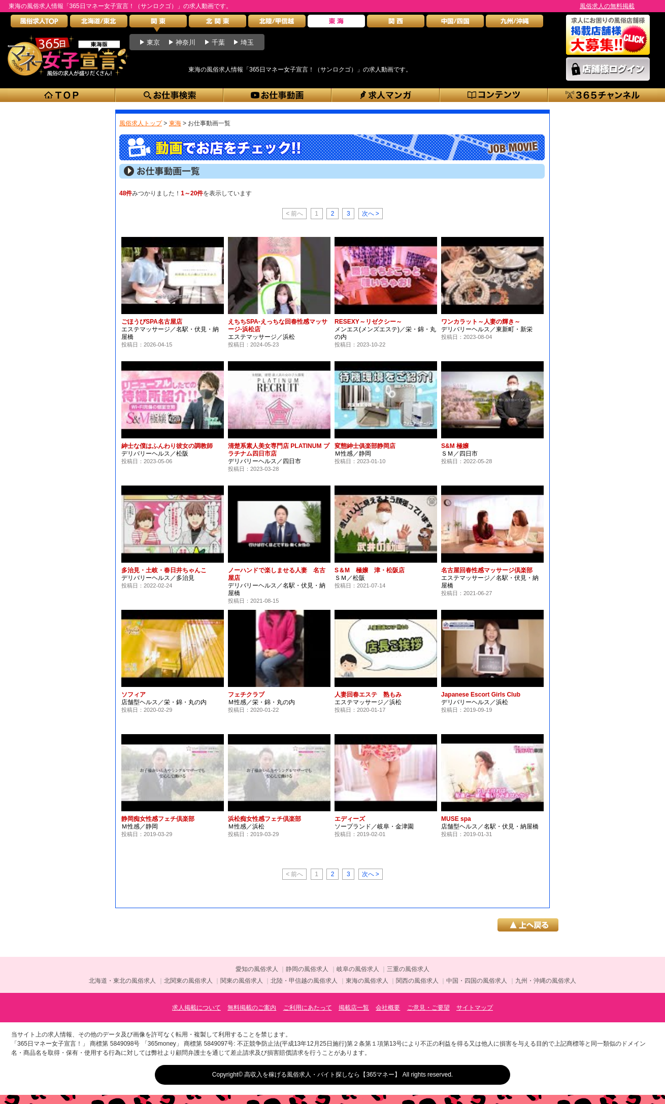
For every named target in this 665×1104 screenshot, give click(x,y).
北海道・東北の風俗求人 (122, 980)
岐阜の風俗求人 (358, 969)
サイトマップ (474, 1007)
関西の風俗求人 (417, 980)
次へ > (370, 213)
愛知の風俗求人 (257, 969)
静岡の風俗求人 (307, 969)
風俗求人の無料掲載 (607, 6)
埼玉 (247, 42)
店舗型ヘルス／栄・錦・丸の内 (164, 702)
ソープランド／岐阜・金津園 (374, 826)
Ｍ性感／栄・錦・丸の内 (261, 702)
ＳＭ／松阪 (350, 577)
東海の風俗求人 (367, 980)
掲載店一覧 (354, 1007)
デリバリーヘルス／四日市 (264, 461)
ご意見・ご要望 (428, 1007)
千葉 (218, 42)
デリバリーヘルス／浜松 (474, 702)
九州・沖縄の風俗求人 (545, 980)
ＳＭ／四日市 (459, 453)
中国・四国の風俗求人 (476, 980)
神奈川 (185, 42)
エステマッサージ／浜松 (261, 336)
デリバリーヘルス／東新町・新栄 (487, 329)
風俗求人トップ (140, 123)
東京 (153, 42)
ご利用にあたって (307, 1007)
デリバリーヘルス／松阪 (154, 453)
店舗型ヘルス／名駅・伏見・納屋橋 (490, 826)
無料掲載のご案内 (251, 1007)
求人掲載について (196, 1007)
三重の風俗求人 (408, 969)
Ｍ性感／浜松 (246, 826)
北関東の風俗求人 (188, 980)
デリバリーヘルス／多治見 (157, 577)
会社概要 (388, 1007)
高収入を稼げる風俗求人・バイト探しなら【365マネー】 (322, 1074)
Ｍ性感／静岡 (353, 453)
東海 (175, 123)
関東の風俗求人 (241, 980)
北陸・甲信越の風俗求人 (304, 980)
